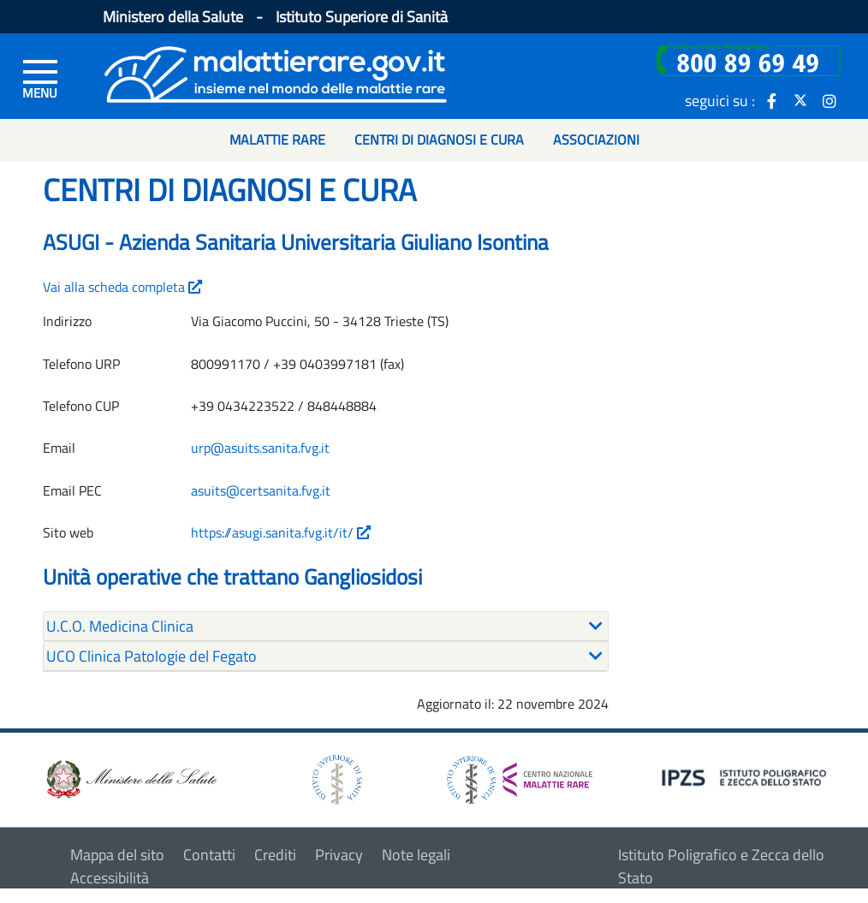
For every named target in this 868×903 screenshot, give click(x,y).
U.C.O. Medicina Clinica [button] (119, 626)
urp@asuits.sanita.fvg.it (260, 447)
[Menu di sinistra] (40, 77)
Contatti (209, 854)
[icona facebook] (771, 100)
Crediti (275, 854)
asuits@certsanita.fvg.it (260, 490)
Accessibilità (109, 877)
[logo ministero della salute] (130, 777)
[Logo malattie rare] (275, 72)
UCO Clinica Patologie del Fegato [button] (151, 656)
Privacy (339, 854)
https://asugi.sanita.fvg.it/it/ (281, 532)
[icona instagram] (829, 100)
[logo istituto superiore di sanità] (335, 777)
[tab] (326, 626)
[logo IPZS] (746, 775)
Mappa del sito (117, 854)
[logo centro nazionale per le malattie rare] (519, 775)
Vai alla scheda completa (122, 286)
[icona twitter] (800, 100)
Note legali (416, 854)
